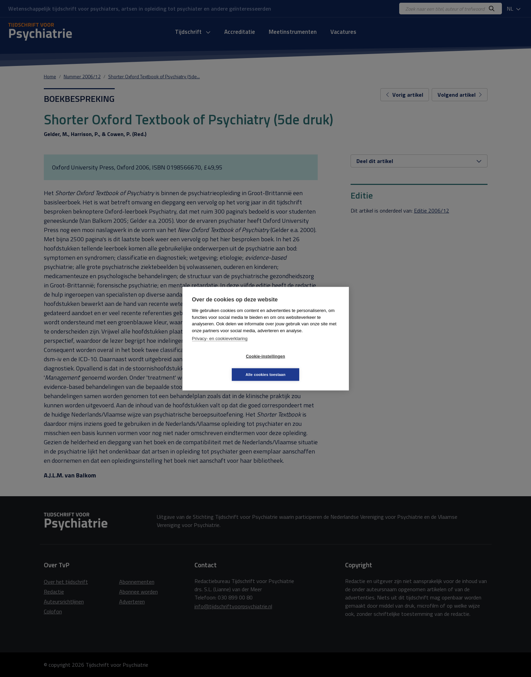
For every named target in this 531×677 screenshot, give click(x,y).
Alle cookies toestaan (306, 365)
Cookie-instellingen (224, 365)
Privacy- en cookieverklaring (220, 347)
